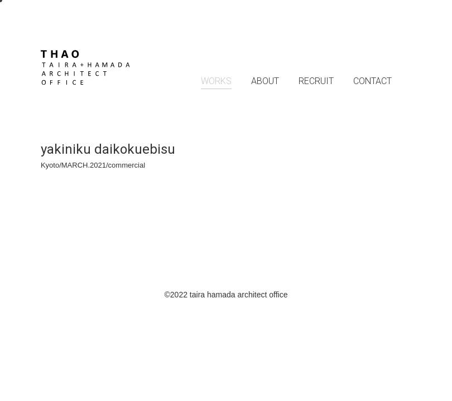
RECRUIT (316, 81)
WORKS (216, 81)
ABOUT (265, 81)
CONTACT (372, 81)
